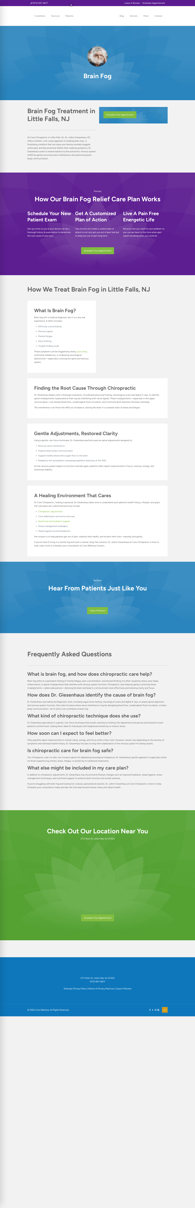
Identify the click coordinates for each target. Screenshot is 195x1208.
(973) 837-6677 (97, 981)
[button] (71, 5)
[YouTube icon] (153, 1010)
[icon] (158, 1010)
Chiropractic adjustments (50, 511)
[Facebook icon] (150, 1010)
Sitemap (68, 988)
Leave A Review (132, 3)
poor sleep (82, 351)
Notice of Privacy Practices (101, 988)
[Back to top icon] (165, 1010)
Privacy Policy (80, 988)
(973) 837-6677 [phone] (40, 3)
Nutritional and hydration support (54, 521)
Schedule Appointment (153, 3)
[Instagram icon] (156, 1010)
